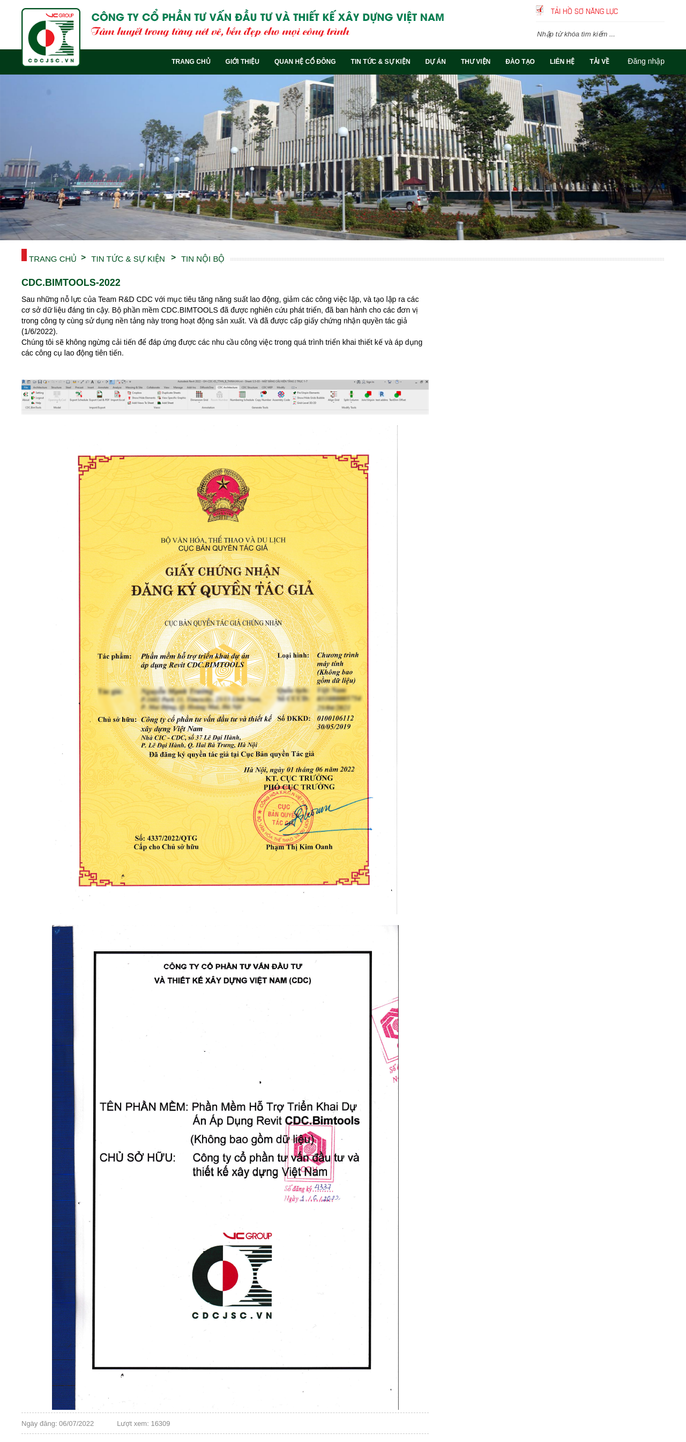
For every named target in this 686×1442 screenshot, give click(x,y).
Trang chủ (53, 258)
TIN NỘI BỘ (203, 258)
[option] (343, 157)
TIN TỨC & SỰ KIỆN (128, 258)
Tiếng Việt (642, 10)
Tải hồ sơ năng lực (584, 10)
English (658, 10)
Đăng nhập (646, 61)
